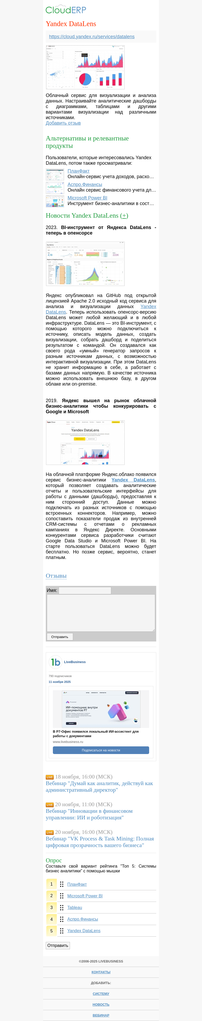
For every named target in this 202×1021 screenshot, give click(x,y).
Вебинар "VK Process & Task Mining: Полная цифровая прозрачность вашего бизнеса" (100, 841)
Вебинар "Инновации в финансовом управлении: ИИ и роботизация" (89, 814)
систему (101, 994)
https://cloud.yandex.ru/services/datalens (92, 36)
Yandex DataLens (83, 930)
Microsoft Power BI (87, 198)
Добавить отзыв (63, 123)
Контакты (101, 972)
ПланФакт (78, 171)
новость (101, 1005)
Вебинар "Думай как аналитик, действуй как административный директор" (99, 786)
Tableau (74, 907)
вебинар (101, 1015)
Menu (148, 10)
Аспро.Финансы (85, 184)
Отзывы (56, 575)
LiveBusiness (75, 662)
